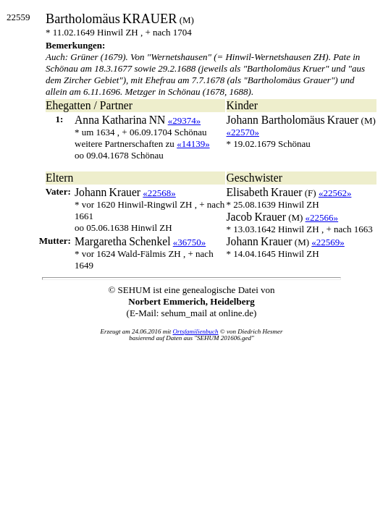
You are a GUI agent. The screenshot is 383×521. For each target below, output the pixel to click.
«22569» (328, 242)
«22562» (335, 192)
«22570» (243, 132)
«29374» (184, 120)
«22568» (159, 192)
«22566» (322, 217)
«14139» (193, 143)
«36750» (189, 242)
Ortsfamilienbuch (196, 331)
